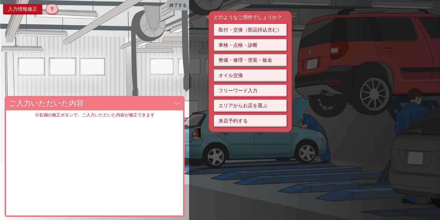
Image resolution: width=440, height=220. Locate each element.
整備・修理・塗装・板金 (245, 60)
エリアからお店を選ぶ (242, 105)
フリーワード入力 (238, 90)
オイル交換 (230, 75)
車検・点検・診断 (238, 45)
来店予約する (233, 120)
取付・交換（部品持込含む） (250, 29)
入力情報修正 (22, 9)
